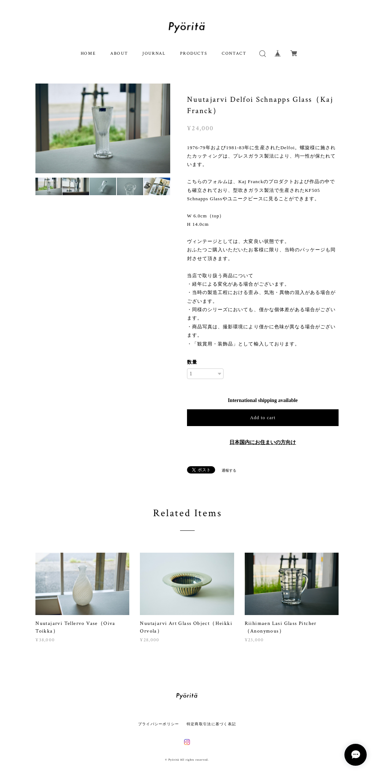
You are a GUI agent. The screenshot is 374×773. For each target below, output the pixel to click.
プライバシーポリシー (158, 724)
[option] (102, 128)
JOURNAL (153, 53)
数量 (192, 362)
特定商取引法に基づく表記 (211, 724)
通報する (229, 470)
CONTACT (234, 53)
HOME (88, 53)
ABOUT (119, 53)
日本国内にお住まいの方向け (262, 442)
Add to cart (262, 417)
